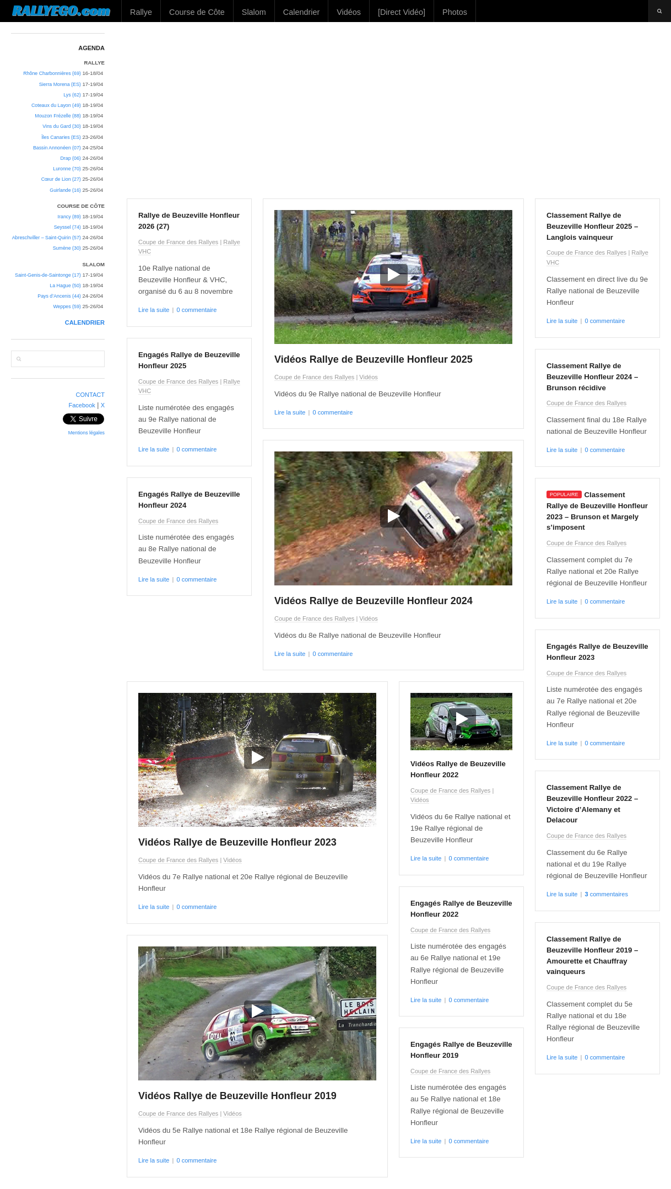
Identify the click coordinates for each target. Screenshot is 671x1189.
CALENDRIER (85, 322)
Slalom (254, 12)
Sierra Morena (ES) (60, 84)
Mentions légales (86, 432)
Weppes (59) (66, 306)
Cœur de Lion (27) (61, 179)
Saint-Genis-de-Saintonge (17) (48, 275)
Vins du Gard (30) (61, 126)
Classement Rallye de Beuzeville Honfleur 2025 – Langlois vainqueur (592, 226)
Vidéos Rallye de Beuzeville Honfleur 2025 (373, 359)
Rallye (141, 12)
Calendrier (301, 12)
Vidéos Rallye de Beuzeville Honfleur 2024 (373, 600)
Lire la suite (153, 309)
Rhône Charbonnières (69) (52, 73)
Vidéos (349, 12)
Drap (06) (70, 158)
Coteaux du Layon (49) (56, 105)
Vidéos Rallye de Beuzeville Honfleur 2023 (237, 842)
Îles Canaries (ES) (61, 137)
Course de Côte (197, 12)
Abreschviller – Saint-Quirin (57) (46, 237)
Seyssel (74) (67, 227)
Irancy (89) (69, 216)
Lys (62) (72, 95)
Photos (454, 12)
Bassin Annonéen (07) (57, 147)
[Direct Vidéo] (401, 12)
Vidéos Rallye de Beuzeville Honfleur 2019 (237, 1095)
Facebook (81, 405)
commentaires (606, 894)
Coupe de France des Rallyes (178, 242)
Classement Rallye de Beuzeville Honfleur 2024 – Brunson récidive (592, 377)
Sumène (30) (67, 248)
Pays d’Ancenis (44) (59, 296)
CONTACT (90, 394)
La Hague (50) (65, 285)
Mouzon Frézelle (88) (57, 116)
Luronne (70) (67, 168)
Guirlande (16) (65, 190)
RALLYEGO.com (61, 10)
